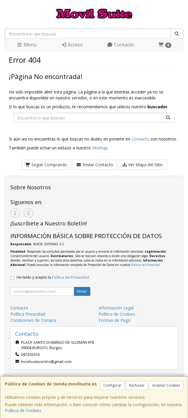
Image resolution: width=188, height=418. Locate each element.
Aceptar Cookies (166, 385)
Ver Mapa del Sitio (142, 164)
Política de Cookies (23, 410)
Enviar (82, 291)
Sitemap (100, 148)
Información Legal (116, 308)
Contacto (120, 44)
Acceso (72, 44)
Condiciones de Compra (33, 320)
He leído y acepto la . (53, 277)
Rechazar (136, 385)
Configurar (112, 385)
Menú (27, 44)
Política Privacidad (27, 314)
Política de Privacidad (145, 265)
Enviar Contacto (94, 164)
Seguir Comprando (46, 164)
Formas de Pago (115, 320)
